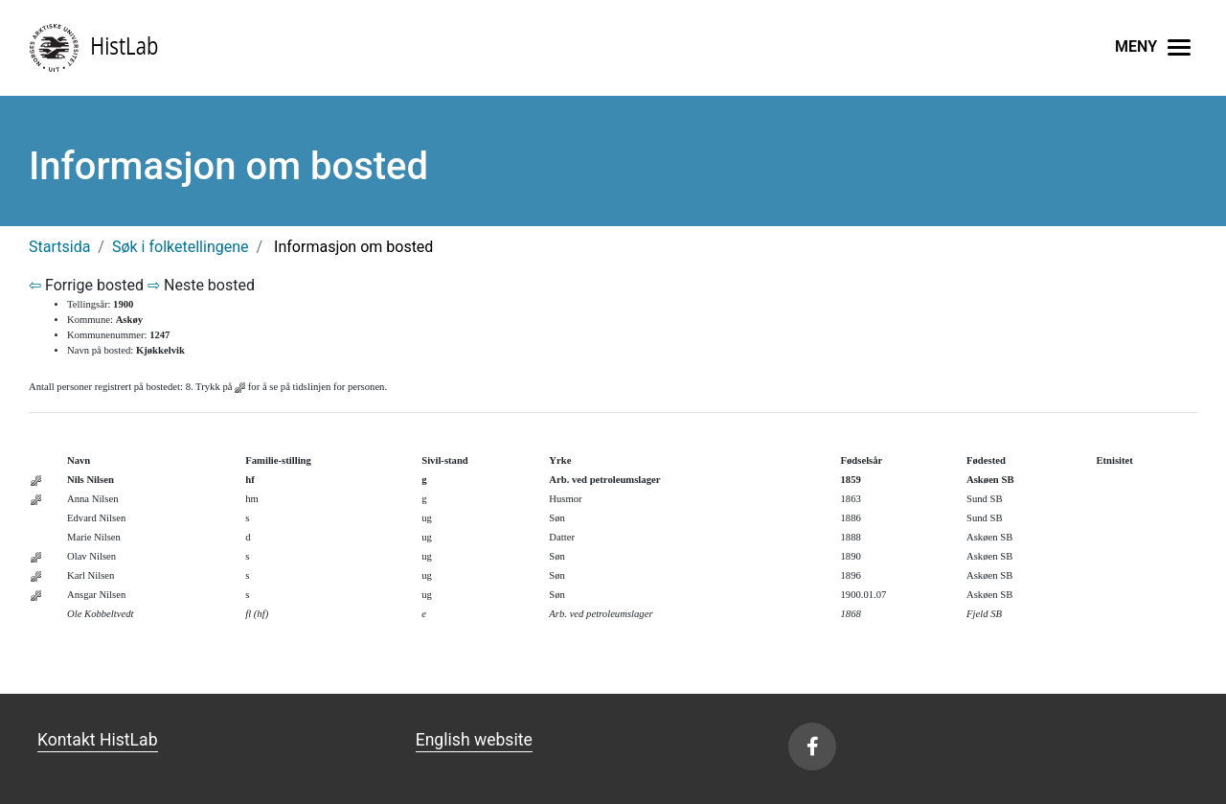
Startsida (59, 247)
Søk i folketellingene (180, 247)
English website (474, 739)
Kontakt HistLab (97, 739)
